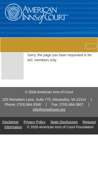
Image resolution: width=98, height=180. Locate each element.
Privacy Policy (34, 122)
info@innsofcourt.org (49, 110)
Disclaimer (10, 122)
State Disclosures (64, 122)
